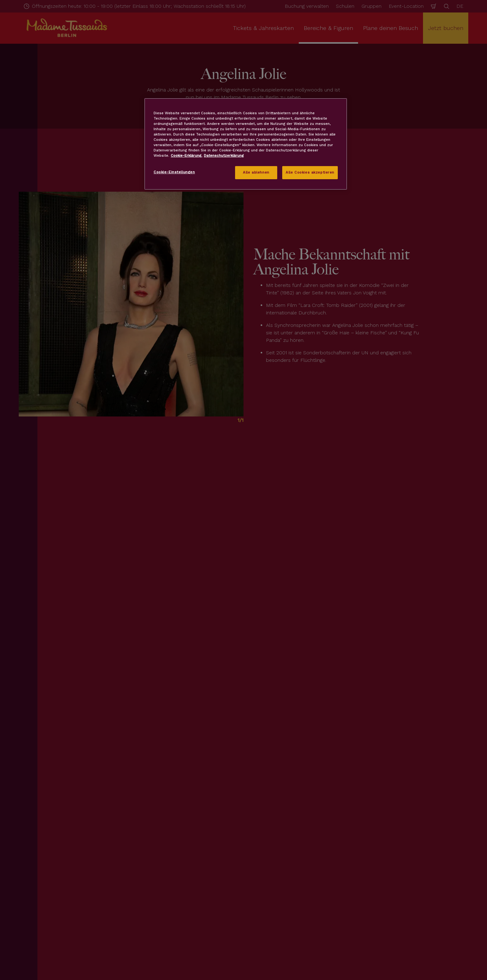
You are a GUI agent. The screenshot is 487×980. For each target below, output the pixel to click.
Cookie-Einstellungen (174, 172)
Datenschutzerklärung (224, 155)
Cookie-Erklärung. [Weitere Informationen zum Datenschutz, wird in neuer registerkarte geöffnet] (186, 155)
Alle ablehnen (256, 172)
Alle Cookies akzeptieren (310, 172)
